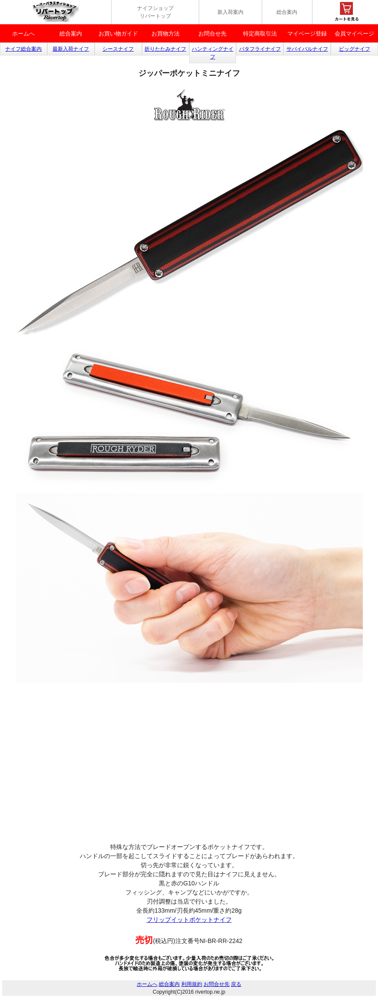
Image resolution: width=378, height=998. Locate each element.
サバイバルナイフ (307, 49)
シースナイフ (118, 49)
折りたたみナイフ (165, 49)
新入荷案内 (230, 12)
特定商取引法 (260, 33)
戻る (236, 984)
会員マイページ (354, 33)
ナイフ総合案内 (23, 49)
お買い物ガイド (118, 33)
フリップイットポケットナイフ (189, 919)
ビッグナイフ (354, 49)
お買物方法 (165, 33)
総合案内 (286, 12)
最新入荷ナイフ (71, 49)
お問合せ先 (212, 33)
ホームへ (23, 33)
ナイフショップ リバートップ (155, 12)
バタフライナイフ (260, 49)
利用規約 (191, 984)
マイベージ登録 (307, 33)
